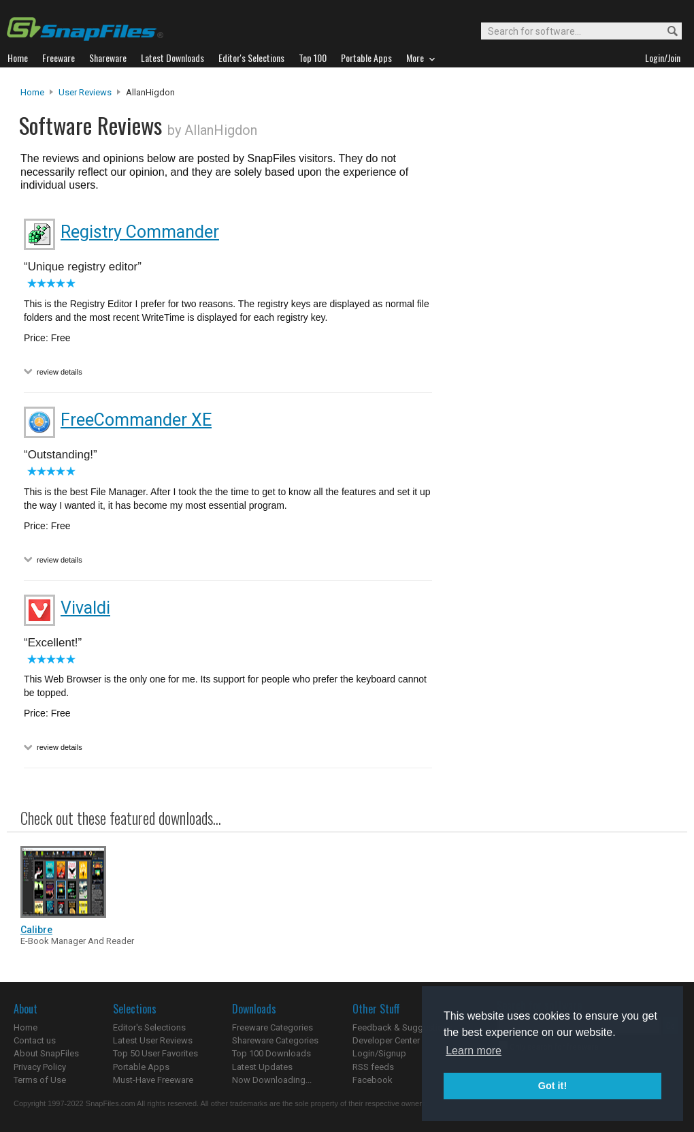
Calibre (36, 929)
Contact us (35, 1040)
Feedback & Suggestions (402, 1027)
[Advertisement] (520, 363)
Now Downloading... (272, 1080)
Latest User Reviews (153, 1040)
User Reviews (85, 92)
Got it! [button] (552, 1085)
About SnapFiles (46, 1053)
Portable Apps (141, 1067)
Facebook (372, 1080)
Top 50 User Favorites (155, 1053)
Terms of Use (40, 1080)
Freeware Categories (272, 1027)
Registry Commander (140, 232)
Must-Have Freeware (153, 1080)
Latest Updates (262, 1067)
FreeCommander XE (136, 420)
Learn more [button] (473, 1050)
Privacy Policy (40, 1067)
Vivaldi (85, 608)
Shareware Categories (275, 1040)
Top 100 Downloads (271, 1053)
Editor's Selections (149, 1027)
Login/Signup (379, 1053)
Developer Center (386, 1040)
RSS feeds (373, 1067)
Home (32, 92)
